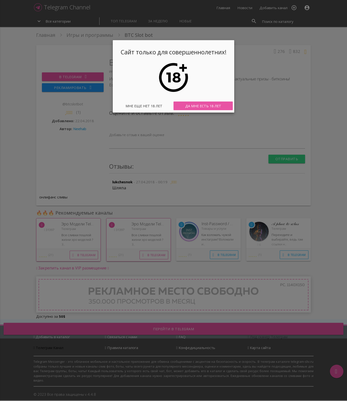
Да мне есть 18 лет (203, 105)
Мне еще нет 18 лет (144, 105)
